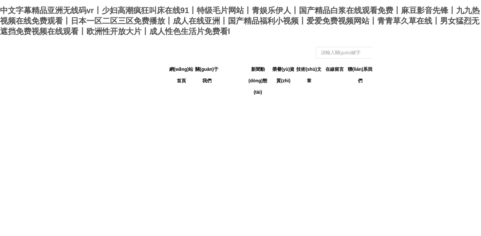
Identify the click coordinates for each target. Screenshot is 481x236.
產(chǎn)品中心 (232, 71)
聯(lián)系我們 (360, 71)
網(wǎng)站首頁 (181, 71)
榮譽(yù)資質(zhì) (283, 71)
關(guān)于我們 (206, 71)
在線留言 (334, 69)
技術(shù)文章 (308, 71)
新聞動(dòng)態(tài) (258, 71)
